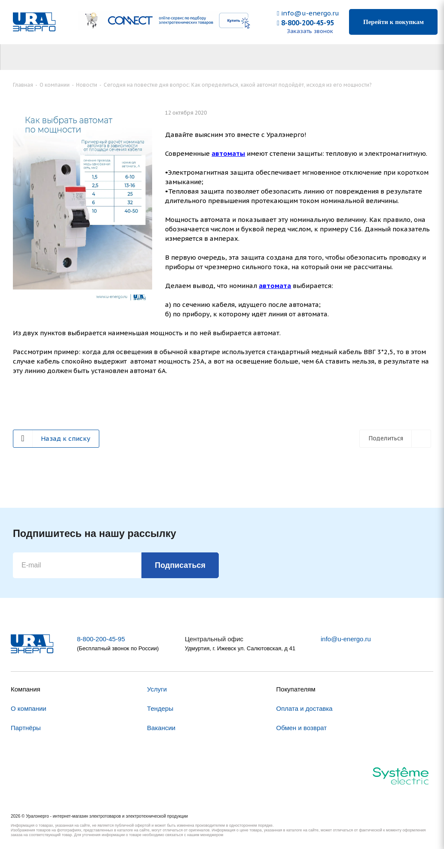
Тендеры (160, 708)
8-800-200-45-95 (305, 22)
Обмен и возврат (301, 727)
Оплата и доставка (304, 708)
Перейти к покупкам (393, 21)
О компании (28, 708)
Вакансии (161, 727)
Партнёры (26, 727)
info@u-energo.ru (308, 13)
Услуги (157, 689)
